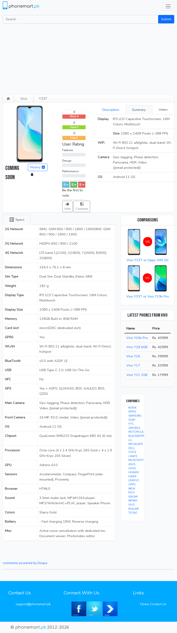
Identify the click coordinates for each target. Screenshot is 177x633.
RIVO (131, 492)
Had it (74, 138)
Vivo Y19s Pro (137, 337)
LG (130, 440)
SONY (132, 420)
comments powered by (25, 563)
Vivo (23, 98)
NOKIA (132, 408)
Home (144, 604)
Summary (139, 109)
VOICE (132, 452)
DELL (131, 448)
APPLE (132, 411)
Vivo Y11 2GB (137, 374)
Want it (74, 116)
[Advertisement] (88, 58)
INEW (131, 488)
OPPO (132, 484)
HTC (131, 424)
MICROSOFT (136, 460)
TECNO (132, 513)
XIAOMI (133, 496)
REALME (133, 509)
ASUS (131, 464)
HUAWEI (133, 472)
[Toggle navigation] (168, 6)
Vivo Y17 (133, 365)
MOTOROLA (136, 432)
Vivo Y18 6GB (137, 347)
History (37, 167)
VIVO (131, 505)
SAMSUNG (135, 416)
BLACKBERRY (137, 436)
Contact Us (158, 604)
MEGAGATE (135, 444)
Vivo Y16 (133, 356)
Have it (74, 127)
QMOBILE (134, 428)
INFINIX (132, 500)
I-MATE (132, 456)
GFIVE (132, 468)
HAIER (132, 476)
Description (110, 109)
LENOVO (133, 480)
